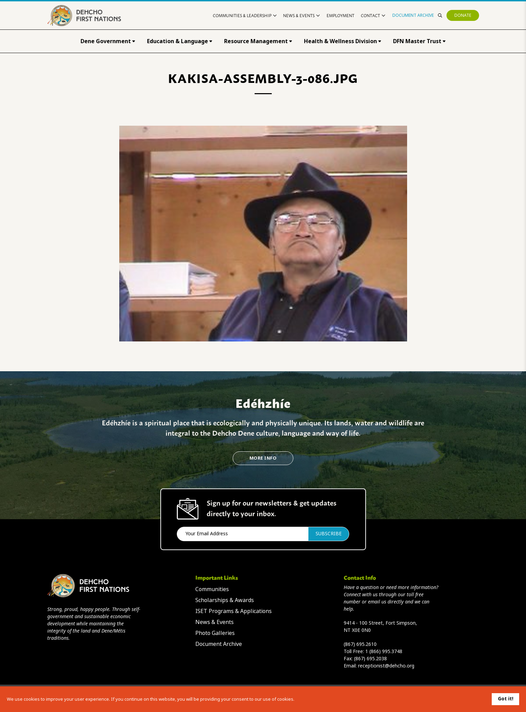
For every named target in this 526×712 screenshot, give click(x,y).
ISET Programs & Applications (233, 611)
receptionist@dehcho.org (386, 665)
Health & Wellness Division (342, 41)
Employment (340, 15)
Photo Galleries (215, 633)
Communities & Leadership (245, 15)
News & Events (301, 15)
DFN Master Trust (419, 41)
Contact (373, 15)
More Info (263, 458)
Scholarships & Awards (224, 600)
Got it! (505, 698)
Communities (212, 589)
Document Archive (413, 15)
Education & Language (179, 41)
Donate (462, 15)
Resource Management (258, 41)
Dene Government (108, 41)
